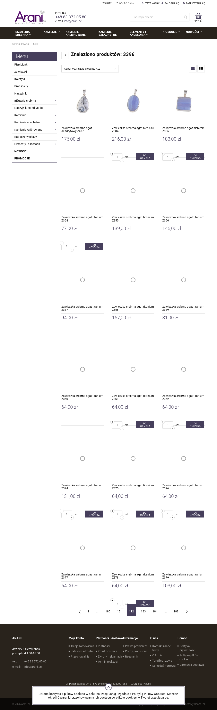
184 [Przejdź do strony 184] (155, 611)
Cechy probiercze (136, 651)
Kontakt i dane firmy (161, 648)
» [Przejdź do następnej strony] (186, 610)
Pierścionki (21, 64)
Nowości (20, 151)
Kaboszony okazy (25, 136)
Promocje (22, 158)
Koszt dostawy (107, 651)
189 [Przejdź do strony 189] (176, 611)
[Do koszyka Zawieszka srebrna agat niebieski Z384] (145, 156)
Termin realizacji (108, 661)
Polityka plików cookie (189, 657)
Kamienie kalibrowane (28, 129)
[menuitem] (26, 33)
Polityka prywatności (187, 648)
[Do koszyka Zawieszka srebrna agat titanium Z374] (94, 514)
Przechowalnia (80, 656)
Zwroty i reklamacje (110, 656)
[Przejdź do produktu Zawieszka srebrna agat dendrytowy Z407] (82, 101)
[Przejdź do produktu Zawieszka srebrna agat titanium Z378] (133, 548)
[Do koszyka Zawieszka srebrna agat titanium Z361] (145, 424)
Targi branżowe (162, 660)
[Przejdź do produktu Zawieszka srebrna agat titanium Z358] (133, 280)
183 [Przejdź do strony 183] (143, 611)
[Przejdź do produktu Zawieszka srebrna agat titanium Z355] (133, 190)
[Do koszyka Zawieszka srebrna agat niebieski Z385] (195, 156)
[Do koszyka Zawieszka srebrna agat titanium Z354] (94, 246)
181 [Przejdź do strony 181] (119, 611)
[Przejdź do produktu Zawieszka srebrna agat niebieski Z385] (183, 101)
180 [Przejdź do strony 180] (107, 611)
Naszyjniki (20, 93)
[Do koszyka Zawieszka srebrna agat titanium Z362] (195, 424)
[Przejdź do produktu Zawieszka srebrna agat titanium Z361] (133, 369)
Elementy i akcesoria (27, 144)
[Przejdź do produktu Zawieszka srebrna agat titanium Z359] (183, 280)
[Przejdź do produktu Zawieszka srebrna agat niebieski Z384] (133, 101)
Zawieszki (20, 71)
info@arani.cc (73, 21)
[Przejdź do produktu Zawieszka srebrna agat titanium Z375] (133, 458)
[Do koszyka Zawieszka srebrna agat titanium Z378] (145, 603)
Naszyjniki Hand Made (28, 107)
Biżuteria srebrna (25, 100)
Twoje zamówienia (82, 646)
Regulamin (132, 656)
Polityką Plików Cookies (148, 694)
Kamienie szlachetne (27, 122)
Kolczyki (19, 79)
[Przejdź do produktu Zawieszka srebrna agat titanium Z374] (82, 458)
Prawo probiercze (136, 646)
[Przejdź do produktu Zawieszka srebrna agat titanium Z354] (82, 190)
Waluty (107, 3)
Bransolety (21, 86)
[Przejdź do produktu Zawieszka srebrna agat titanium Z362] (183, 369)
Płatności (104, 646)
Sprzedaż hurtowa (164, 665)
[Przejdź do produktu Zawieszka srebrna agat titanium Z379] (183, 548)
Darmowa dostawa (192, 664)
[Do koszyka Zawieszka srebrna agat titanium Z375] (145, 514)
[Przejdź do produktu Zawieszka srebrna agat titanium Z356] (183, 190)
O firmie (157, 655)
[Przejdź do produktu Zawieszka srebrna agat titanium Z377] (82, 548)
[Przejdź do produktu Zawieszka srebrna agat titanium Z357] (82, 280)
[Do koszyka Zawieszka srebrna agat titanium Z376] (195, 514)
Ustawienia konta (82, 651)
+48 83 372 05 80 (70, 16)
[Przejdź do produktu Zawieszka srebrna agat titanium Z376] (183, 458)
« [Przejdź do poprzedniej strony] (80, 610)
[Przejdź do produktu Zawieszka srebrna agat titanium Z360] (82, 369)
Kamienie (20, 115)
